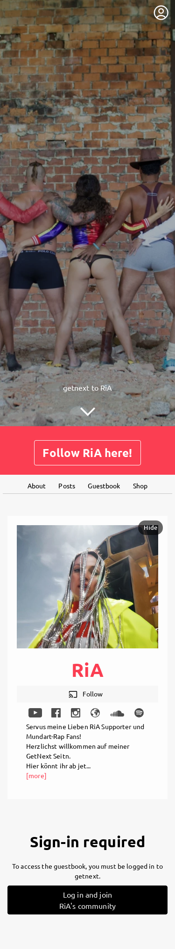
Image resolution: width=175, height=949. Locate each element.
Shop (140, 485)
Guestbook (104, 485)
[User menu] (161, 12)
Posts (66, 485)
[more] (36, 775)
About (37, 485)
